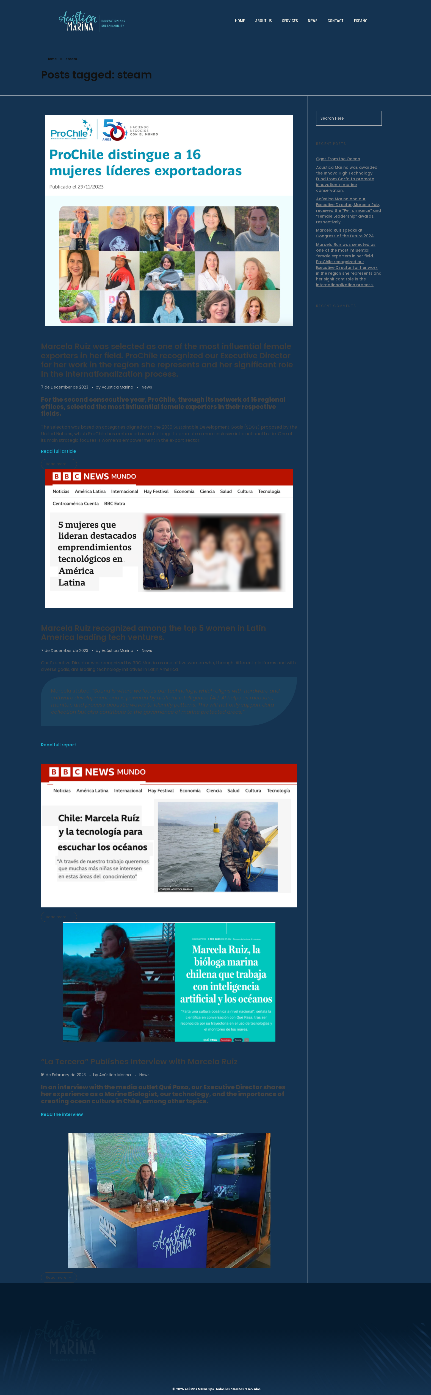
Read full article (58, 451)
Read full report (58, 745)
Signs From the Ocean (338, 159)
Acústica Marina (118, 387)
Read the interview (62, 1114)
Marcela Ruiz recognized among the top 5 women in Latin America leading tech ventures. (153, 633)
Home (51, 59)
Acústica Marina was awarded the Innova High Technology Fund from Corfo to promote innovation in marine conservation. (346, 179)
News (147, 387)
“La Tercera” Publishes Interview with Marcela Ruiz (139, 1061)
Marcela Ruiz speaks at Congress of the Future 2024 (345, 233)
